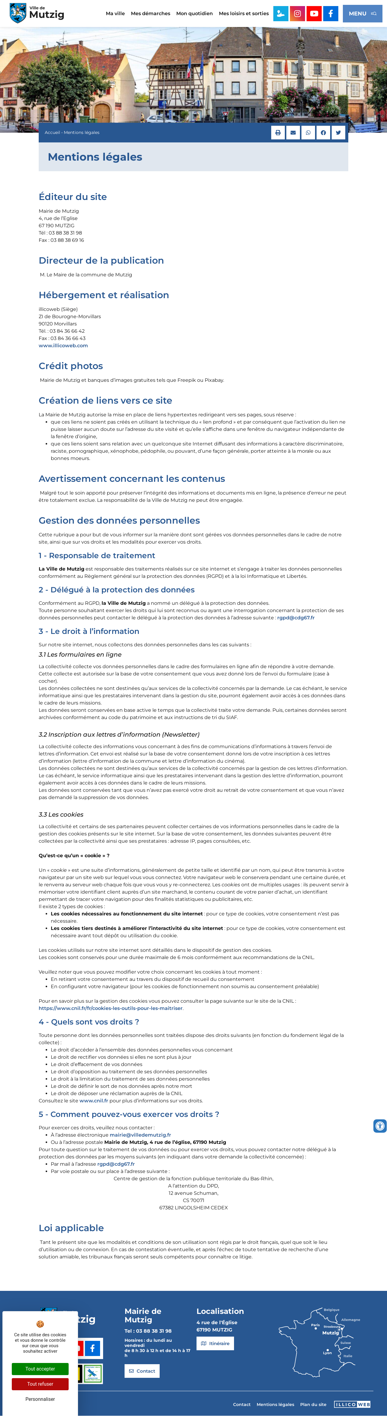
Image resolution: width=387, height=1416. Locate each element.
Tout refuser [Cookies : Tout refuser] (40, 1384)
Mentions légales (275, 1405)
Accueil (52, 132)
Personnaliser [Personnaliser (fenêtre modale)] (40, 1399)
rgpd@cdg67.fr (296, 618)
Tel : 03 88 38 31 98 (148, 1331)
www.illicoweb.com (63, 346)
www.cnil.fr (94, 1101)
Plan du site (313, 1405)
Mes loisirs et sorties (244, 13)
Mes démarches (150, 13)
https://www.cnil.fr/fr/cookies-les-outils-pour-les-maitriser (111, 1008)
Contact (242, 1405)
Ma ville (115, 13)
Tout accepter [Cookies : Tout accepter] (40, 1369)
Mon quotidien (194, 13)
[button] (278, 133)
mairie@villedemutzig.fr (140, 1135)
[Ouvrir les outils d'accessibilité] (380, 1126)
